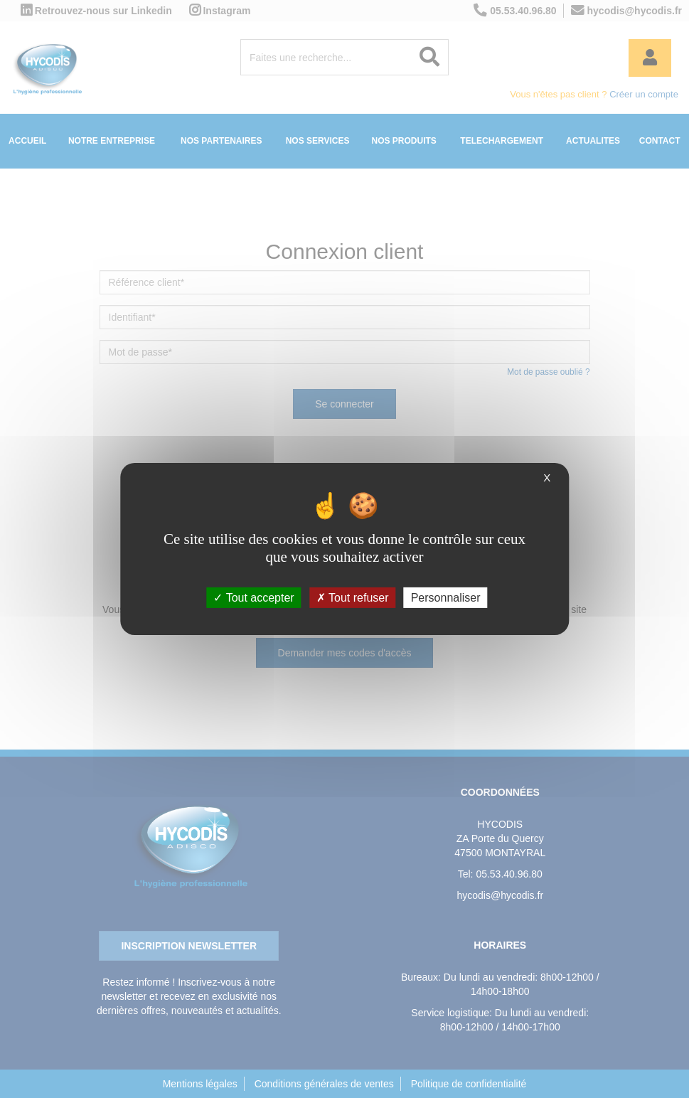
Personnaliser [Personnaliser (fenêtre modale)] (446, 598)
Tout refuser (352, 598)
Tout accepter (253, 598)
